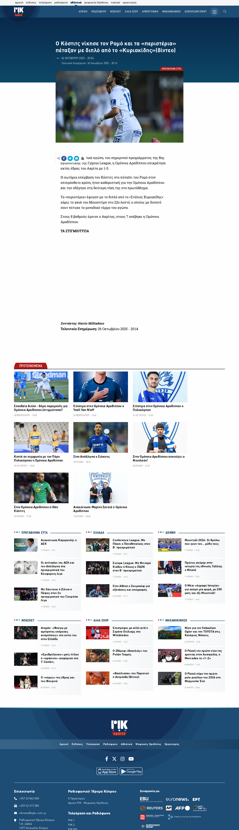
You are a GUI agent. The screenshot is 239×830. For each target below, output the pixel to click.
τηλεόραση (45, 2)
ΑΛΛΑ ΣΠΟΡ (101, 568)
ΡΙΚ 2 (71, 773)
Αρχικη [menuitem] (83, 11)
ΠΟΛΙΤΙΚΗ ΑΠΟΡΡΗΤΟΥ (62, 815)
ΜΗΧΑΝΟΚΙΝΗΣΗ (176, 568)
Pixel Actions (156, 824)
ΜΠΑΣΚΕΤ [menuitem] (115, 11)
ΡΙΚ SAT (73, 781)
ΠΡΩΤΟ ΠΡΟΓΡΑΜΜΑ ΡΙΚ (84, 786)
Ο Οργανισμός (76, 746)
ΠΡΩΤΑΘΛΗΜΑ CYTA (171, 69)
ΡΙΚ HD (72, 777)
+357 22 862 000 (29, 746)
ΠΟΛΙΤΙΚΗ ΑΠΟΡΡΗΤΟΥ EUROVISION (121, 815)
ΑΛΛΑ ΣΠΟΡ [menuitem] (131, 11)
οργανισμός (130, 2)
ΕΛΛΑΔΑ (98, 480)
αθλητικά (76, 2)
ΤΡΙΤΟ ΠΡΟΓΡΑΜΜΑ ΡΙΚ (83, 795)
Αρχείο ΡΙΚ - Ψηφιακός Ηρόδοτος (88, 751)
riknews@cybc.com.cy (32, 761)
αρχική (19, 2)
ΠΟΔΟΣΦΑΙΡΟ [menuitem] (98, 11)
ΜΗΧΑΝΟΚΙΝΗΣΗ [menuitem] (171, 11)
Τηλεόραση (93, 692)
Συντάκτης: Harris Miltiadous (82, 323)
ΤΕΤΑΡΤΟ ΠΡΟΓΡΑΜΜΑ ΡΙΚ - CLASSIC (92, 800)
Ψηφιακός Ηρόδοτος (148, 692)
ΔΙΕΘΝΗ (170, 480)
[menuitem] (224, 12)
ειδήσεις (31, 2)
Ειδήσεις (77, 692)
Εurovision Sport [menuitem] (195, 11)
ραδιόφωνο (61, 2)
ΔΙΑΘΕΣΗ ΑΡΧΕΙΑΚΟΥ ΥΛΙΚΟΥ (88, 815)
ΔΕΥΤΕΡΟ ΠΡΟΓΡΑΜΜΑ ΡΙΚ (85, 791)
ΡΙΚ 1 (71, 768)
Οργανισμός (172, 692)
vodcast (115, 2)
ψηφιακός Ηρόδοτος (96, 2)
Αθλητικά (126, 692)
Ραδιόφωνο (110, 692)
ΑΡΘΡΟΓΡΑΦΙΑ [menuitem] (150, 11)
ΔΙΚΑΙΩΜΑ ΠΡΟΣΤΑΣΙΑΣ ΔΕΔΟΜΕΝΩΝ (32, 815)
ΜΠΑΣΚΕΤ (28, 568)
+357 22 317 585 (29, 753)
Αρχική (64, 692)
